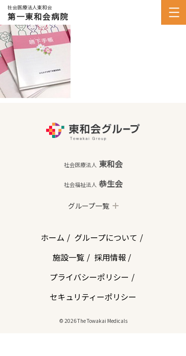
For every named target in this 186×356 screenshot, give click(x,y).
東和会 (93, 164)
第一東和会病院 (37, 16)
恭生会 (93, 183)
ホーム (52, 237)
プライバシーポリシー (89, 277)
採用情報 (110, 257)
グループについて (105, 237)
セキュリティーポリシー (93, 297)
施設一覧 (68, 257)
